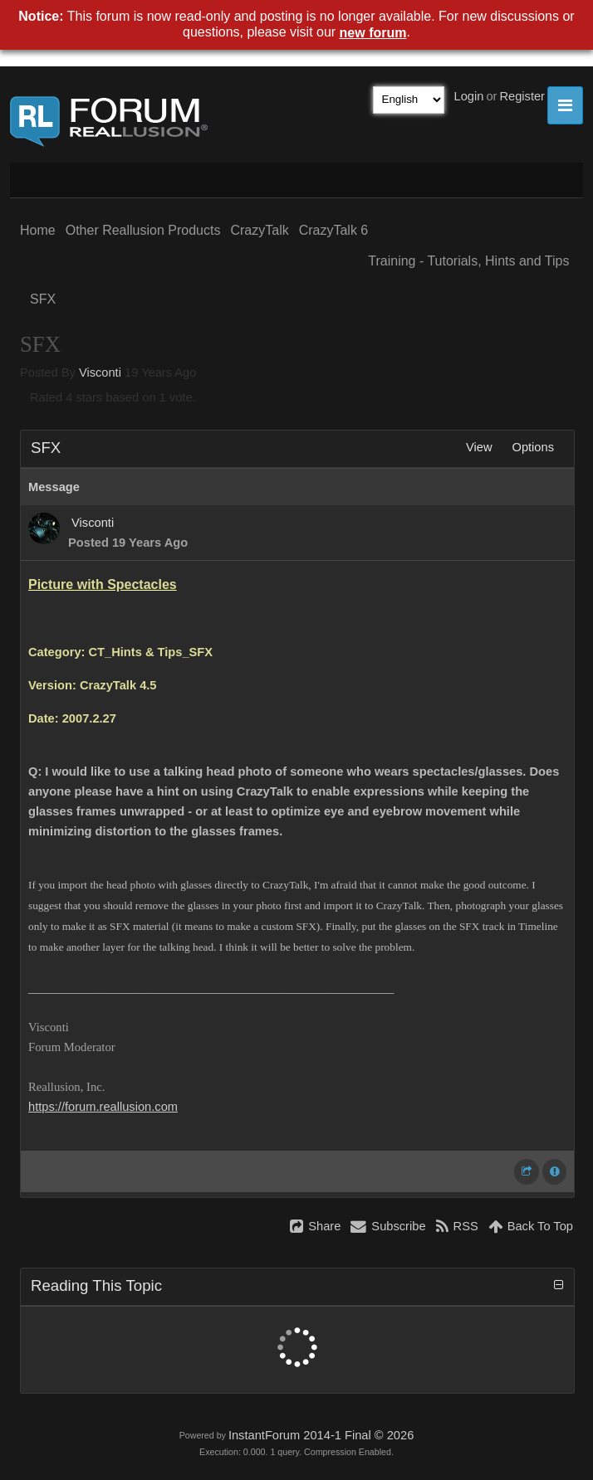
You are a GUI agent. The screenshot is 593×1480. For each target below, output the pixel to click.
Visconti (100, 372)
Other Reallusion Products (143, 230)
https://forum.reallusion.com (103, 1106)
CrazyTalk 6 (334, 230)
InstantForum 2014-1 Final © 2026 (321, 1435)
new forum (373, 33)
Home (38, 230)
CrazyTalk (259, 230)
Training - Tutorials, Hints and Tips (468, 261)
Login (469, 96)
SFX (43, 299)
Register (522, 96)
